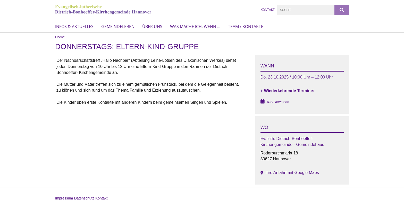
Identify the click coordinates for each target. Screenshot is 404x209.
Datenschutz (84, 198)
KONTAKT (268, 9)
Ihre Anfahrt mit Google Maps (292, 172)
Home (60, 37)
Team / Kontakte (245, 26)
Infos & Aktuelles (74, 26)
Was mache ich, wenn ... (195, 26)
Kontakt (101, 198)
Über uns (152, 26)
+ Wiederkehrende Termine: (287, 91)
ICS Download (278, 102)
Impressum (64, 198)
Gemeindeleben (117, 26)
